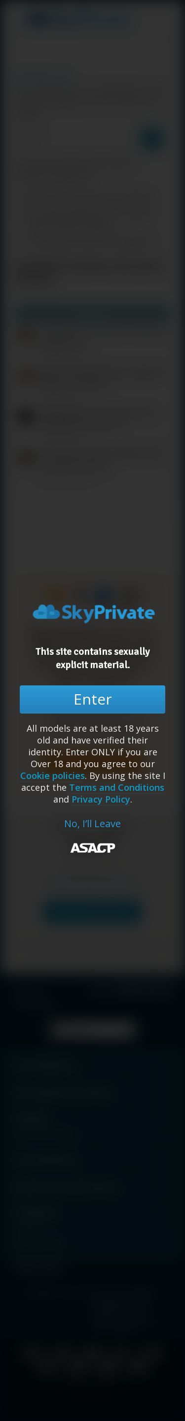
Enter (93, 699)
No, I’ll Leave (92, 823)
